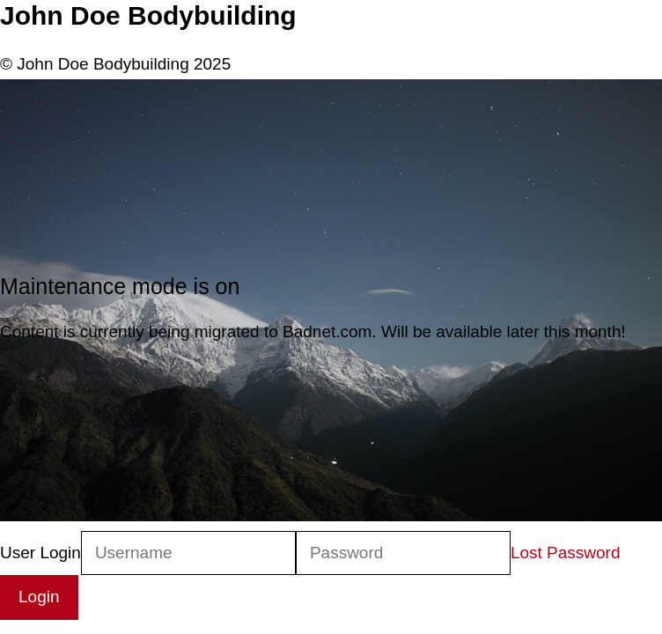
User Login (40, 552)
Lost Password (566, 552)
